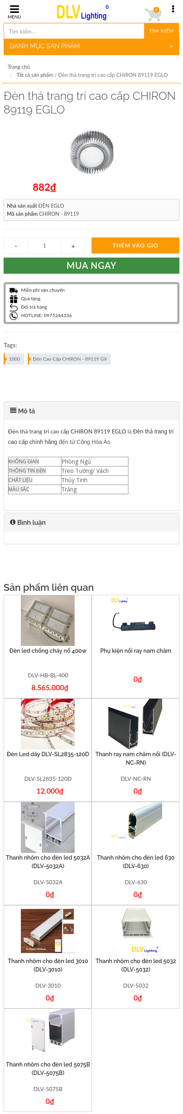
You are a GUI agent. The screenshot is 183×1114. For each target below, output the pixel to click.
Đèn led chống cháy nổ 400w (48, 651)
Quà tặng (25, 298)
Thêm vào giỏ (136, 245)
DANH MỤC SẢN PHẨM (91, 46)
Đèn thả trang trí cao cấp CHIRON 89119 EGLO (67, 431)
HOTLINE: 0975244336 (41, 315)
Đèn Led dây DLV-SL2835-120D (48, 754)
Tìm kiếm (161, 31)
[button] (91, 411)
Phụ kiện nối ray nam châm (135, 651)
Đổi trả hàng (28, 307)
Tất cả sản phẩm (34, 75)
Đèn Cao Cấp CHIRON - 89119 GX (67, 359)
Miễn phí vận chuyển (37, 290)
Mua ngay (92, 265)
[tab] (91, 411)
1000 (12, 359)
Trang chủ (19, 67)
